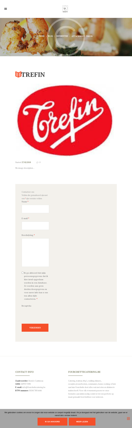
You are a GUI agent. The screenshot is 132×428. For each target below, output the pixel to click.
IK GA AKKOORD (52, 422)
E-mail (25, 219)
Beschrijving (28, 236)
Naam (25, 201)
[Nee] (128, 418)
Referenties (62, 36)
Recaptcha (26, 306)
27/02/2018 (26, 162)
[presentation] (43, 317)
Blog (50, 36)
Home (41, 36)
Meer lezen (83, 422)
